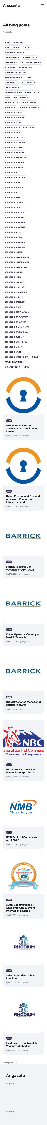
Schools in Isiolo (13, 147)
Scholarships (29, 102)
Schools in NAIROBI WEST (17, 267)
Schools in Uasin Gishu (16, 342)
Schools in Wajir (13, 352)
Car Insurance (12, 57)
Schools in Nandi (13, 277)
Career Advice (30, 57)
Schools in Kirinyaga (15, 177)
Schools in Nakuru (14, 272)
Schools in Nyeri (13, 297)
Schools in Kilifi (13, 172)
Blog (27, 47)
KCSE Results (28, 82)
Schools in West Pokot (16, 357)
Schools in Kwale (13, 197)
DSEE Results (11, 62)
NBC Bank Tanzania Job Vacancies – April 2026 (20, 771)
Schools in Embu (13, 132)
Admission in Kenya (14, 42)
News (7, 97)
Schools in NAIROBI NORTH (17, 257)
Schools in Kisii (12, 182)
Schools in (10, 107)
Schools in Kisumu (14, 187)
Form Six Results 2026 (15, 72)
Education (10, 67)
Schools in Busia (13, 122)
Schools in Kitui (12, 192)
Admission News (12, 47)
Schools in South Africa (17, 312)
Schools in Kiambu (14, 167)
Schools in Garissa (14, 137)
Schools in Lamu (13, 207)
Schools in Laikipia (14, 202)
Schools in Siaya (13, 307)
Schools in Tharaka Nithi (17, 327)
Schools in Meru (13, 232)
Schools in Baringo (29, 107)
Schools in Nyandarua (16, 292)
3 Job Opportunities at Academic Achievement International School (20, 907)
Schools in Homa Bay (15, 142)
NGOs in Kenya (21, 97)
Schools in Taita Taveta (16, 317)
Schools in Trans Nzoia (16, 332)
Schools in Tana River (15, 322)
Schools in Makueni (14, 217)
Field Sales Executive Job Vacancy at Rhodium (21, 1045)
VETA (26, 367)
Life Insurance (12, 87)
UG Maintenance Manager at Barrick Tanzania (23, 703)
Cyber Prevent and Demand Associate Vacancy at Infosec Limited (23, 499)
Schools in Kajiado (14, 152)
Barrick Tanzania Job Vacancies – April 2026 (20, 568)
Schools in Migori (13, 237)
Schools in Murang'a (15, 247)
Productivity (11, 102)
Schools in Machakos (15, 212)
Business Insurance (14, 52)
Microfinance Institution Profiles (22, 92)
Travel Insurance (13, 362)
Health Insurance (13, 77)
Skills (35, 357)
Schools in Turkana (14, 337)
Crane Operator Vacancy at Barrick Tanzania (23, 636)
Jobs (28, 77)
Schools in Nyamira (14, 287)
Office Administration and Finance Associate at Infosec (21, 428)
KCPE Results (11, 82)
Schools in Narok (13, 282)
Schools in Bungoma (15, 117)
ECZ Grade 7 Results (31, 62)
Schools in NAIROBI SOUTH (17, 262)
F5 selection (25, 67)
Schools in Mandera (15, 222)
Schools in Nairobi (14, 252)
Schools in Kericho (14, 162)
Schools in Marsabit (15, 227)
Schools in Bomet (13, 112)
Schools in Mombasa (15, 242)
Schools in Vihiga (13, 347)
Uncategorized (12, 367)
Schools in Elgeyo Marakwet (19, 127)
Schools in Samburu (15, 302)
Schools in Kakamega (15, 157)
